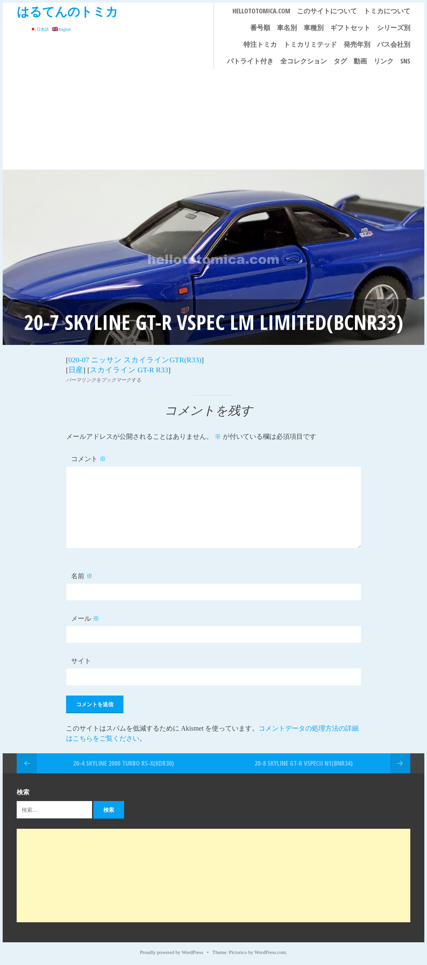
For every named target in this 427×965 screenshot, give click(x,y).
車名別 (287, 27)
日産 (75, 370)
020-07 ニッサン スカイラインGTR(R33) (134, 360)
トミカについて (387, 10)
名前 (82, 576)
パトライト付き (250, 60)
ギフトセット (350, 27)
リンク (384, 60)
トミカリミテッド (310, 44)
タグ (340, 60)
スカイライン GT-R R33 (129, 370)
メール (85, 618)
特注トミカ (260, 44)
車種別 (314, 27)
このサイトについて (327, 10)
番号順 (260, 27)
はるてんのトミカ (67, 11)
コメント (88, 458)
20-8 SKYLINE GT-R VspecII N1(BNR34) (304, 763)
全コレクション (303, 60)
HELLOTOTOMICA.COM (261, 10)
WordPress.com (270, 952)
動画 (360, 60)
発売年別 (357, 44)
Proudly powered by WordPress (171, 952)
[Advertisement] (213, 119)
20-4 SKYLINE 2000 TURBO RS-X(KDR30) (123, 763)
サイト (81, 660)
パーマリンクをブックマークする (103, 380)
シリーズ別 (393, 27)
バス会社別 (393, 44)
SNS (405, 60)
